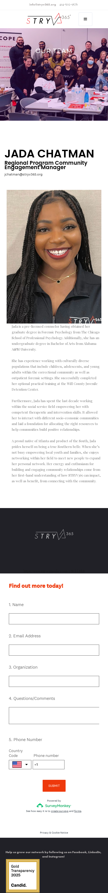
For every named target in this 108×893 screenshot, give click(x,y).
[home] (46, 16)
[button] (85, 19)
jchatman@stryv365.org (23, 174)
